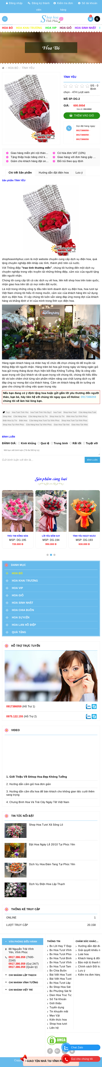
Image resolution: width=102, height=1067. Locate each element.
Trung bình (61, 443)
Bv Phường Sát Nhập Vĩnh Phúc (69, 991)
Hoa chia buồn (23, 610)
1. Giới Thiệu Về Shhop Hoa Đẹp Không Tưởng (36, 776)
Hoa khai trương (29, 27)
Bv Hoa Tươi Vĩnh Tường (65, 962)
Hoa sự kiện (20, 617)
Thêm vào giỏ (81, 115)
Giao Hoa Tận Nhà (80, 425)
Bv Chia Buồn (58, 970)
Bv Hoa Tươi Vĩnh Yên (63, 950)
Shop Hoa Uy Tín (57, 416)
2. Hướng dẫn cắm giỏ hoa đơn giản (28, 784)
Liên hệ (54, 1027)
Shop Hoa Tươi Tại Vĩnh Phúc (74, 420)
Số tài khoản (87, 3)
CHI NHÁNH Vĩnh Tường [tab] (23, 982)
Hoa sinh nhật (85, 27)
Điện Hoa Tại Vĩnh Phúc (77, 416)
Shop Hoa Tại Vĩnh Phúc (13, 425)
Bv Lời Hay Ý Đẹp (61, 946)
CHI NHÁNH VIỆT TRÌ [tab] (21, 989)
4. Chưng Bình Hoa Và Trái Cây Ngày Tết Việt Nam (37, 802)
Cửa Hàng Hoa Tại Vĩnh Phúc (39, 425)
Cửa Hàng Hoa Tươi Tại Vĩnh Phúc (44, 420)
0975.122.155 (14, 716)
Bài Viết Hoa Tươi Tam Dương (68, 974)
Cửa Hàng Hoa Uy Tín (38, 416)
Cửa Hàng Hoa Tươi (87, 412)
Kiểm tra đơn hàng (63, 6)
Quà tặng (19, 632)
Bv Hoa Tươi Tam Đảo (63, 966)
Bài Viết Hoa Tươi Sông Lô (66, 978)
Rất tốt (77, 443)
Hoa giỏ (66, 27)
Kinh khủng (28, 443)
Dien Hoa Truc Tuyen (62, 995)
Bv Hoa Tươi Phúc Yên (64, 954)
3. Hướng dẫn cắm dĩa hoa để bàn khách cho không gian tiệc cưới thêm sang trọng (50, 793)
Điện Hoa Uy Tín (10, 420)
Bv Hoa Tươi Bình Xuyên (65, 958)
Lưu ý (81, 970)
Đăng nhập (14, 3)
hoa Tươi (57, 412)
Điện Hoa (23, 420)
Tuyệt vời (92, 443)
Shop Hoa (7, 416)
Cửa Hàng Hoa (20, 416)
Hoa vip (50, 27)
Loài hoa (83, 954)
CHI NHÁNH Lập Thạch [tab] (22, 975)
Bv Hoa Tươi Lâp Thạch (64, 982)
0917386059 (82, 130)
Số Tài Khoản (58, 999)
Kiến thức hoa (58, 1019)
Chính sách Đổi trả (89, 966)
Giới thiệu (56, 1003)
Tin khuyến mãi (59, 1011)
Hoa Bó (7, 27)
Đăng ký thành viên (39, 6)
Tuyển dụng (57, 1007)
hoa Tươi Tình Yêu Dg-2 (41, 412)
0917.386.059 (17, 957)
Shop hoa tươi (58, 1023)
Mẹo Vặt (55, 1015)
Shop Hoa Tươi (70, 412)
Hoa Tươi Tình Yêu (20, 412)
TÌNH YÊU (28, 68)
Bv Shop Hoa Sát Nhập (64, 987)
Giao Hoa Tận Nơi (61, 425)
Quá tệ (45, 443)
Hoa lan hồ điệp (24, 624)
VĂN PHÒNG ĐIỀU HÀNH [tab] (23, 941)
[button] (47, 555)
